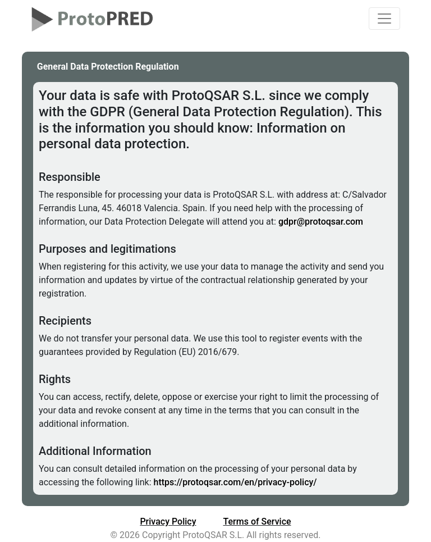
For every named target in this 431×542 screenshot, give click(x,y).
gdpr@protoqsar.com (320, 221)
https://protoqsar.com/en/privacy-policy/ (235, 482)
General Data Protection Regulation (108, 66)
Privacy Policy (168, 521)
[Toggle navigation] (384, 18)
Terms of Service (257, 521)
